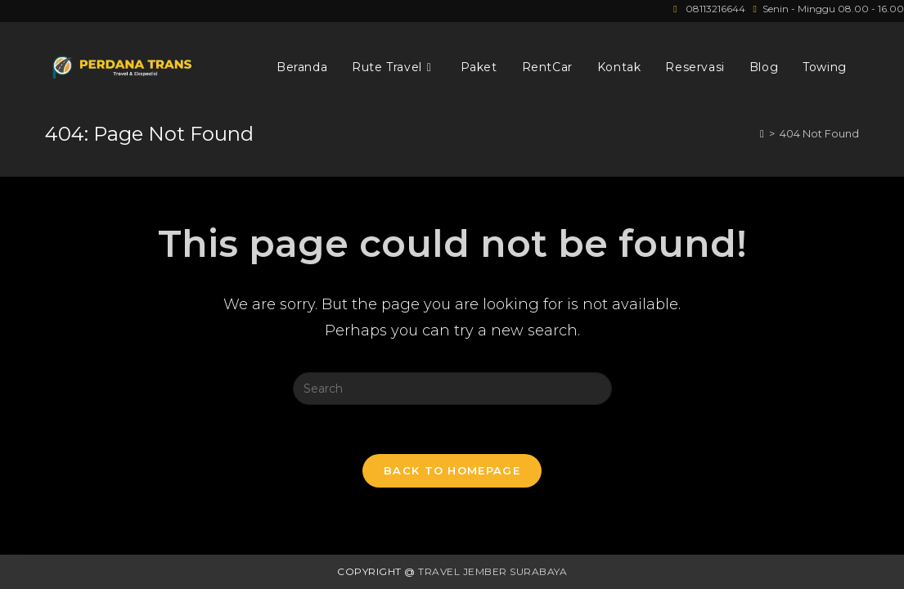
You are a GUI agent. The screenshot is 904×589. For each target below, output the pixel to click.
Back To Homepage (452, 470)
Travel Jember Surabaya (492, 571)
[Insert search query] (452, 388)
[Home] (762, 133)
